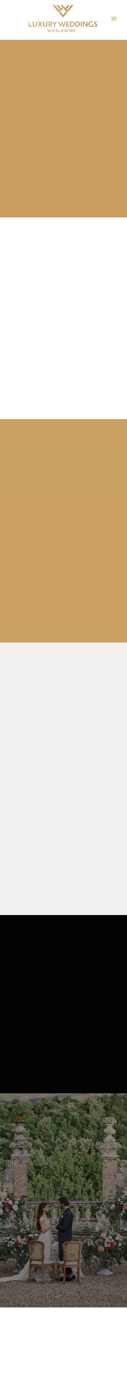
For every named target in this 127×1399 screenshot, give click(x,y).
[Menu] (114, 18)
